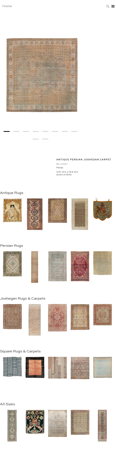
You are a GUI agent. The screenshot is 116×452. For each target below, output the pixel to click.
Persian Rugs (11, 246)
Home (7, 6)
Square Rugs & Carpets (20, 351)
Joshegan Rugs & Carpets (22, 298)
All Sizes (7, 404)
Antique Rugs (11, 193)
